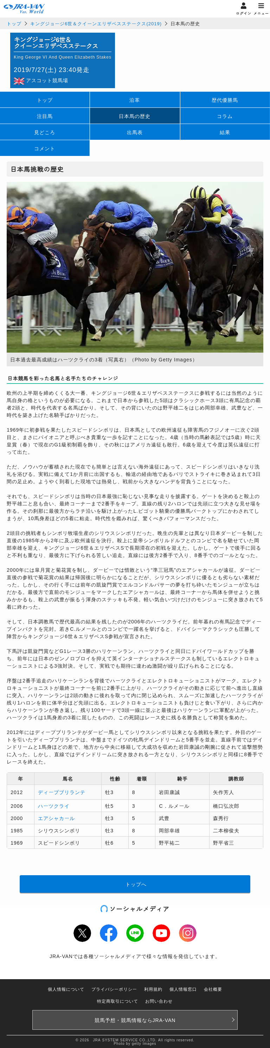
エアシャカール (56, 817)
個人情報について (66, 989)
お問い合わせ (159, 1001)
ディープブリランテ (61, 791)
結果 (225, 132)
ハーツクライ (54, 805)
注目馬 (45, 115)
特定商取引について (117, 1001)
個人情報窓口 (183, 989)
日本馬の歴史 (134, 115)
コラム (225, 115)
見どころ (44, 132)
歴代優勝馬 (225, 99)
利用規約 (153, 989)
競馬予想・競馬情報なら (135, 1019)
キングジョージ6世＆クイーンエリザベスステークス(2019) (96, 23)
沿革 (134, 99)
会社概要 (213, 989)
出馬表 (135, 132)
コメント (44, 148)
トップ (14, 23)
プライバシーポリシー (114, 989)
